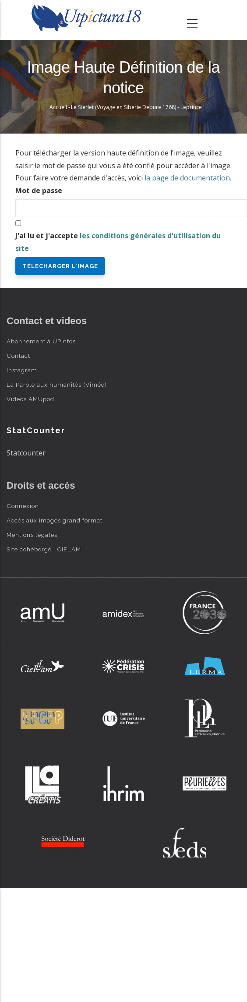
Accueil (58, 107)
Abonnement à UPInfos (41, 341)
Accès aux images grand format (54, 520)
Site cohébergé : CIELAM (44, 549)
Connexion (23, 505)
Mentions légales (32, 534)
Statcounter (26, 453)
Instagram (22, 370)
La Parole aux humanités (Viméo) (57, 384)
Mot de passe (38, 190)
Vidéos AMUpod (30, 398)
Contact (18, 355)
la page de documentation (187, 178)
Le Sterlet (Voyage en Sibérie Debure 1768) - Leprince (136, 107)
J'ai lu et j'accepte (118, 242)
